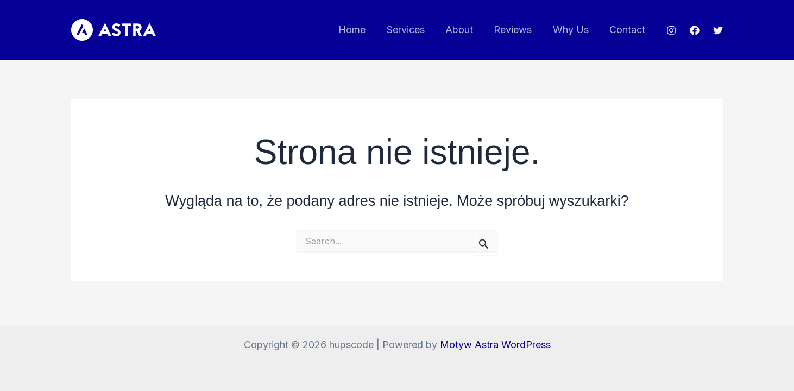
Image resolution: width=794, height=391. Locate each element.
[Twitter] (718, 30)
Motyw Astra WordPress (495, 344)
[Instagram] (671, 30)
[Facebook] (695, 30)
